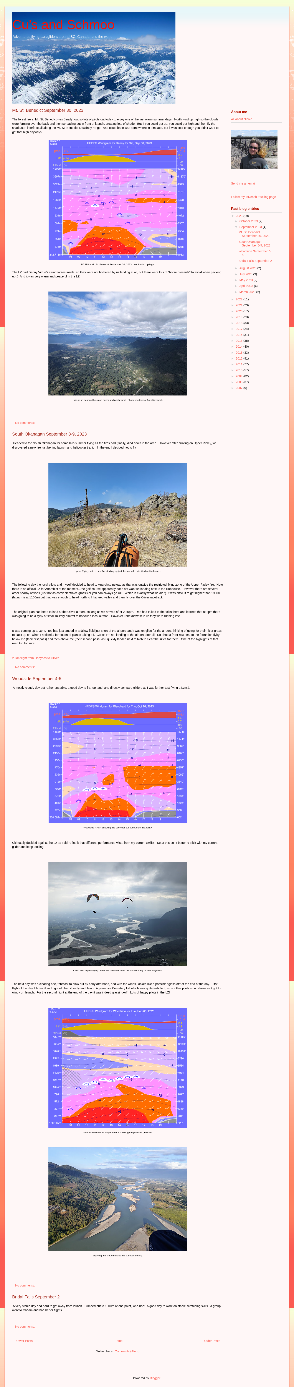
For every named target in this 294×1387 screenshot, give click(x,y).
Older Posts (212, 1341)
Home (118, 1341)
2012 (239, 358)
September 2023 (251, 227)
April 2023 (246, 286)
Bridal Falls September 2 (36, 1297)
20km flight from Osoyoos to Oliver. (36, 658)
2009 (239, 376)
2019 (239, 317)
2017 (239, 329)
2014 (239, 346)
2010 (239, 370)
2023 (239, 216)
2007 (239, 388)
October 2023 (249, 221)
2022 (239, 299)
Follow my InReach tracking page (253, 197)
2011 (239, 364)
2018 (239, 323)
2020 (239, 311)
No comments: (25, 423)
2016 (239, 335)
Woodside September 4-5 (36, 678)
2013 (239, 352)
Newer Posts (24, 1341)
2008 (239, 382)
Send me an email (243, 183)
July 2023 (246, 274)
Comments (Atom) (127, 1351)
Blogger (155, 1378)
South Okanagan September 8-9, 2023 (49, 434)
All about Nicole (241, 119)
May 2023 (246, 280)
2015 (239, 340)
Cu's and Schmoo (63, 24)
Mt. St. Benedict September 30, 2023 (47, 110)
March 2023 (247, 292)
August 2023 (248, 268)
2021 (239, 305)
